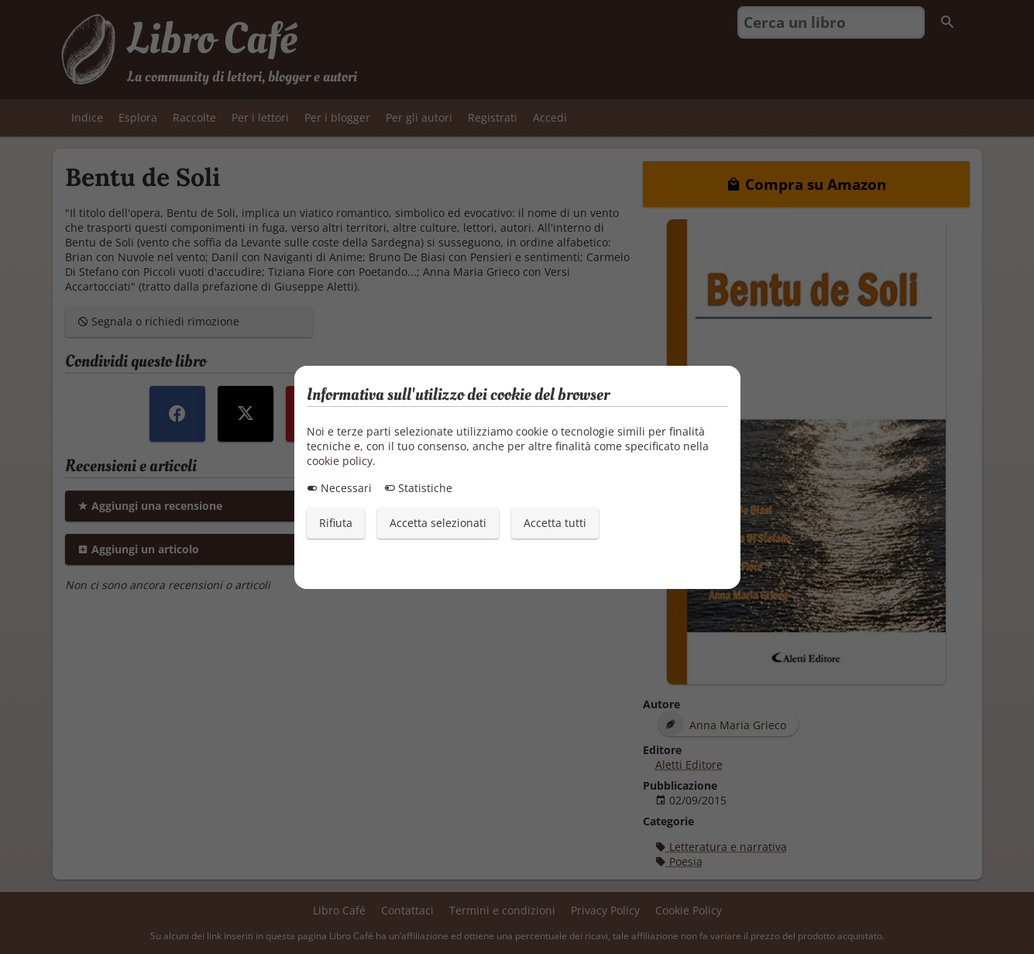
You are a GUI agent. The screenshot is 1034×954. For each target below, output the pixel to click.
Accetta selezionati (438, 522)
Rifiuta (335, 522)
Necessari (339, 487)
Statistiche (418, 487)
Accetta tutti (555, 522)
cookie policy (340, 460)
